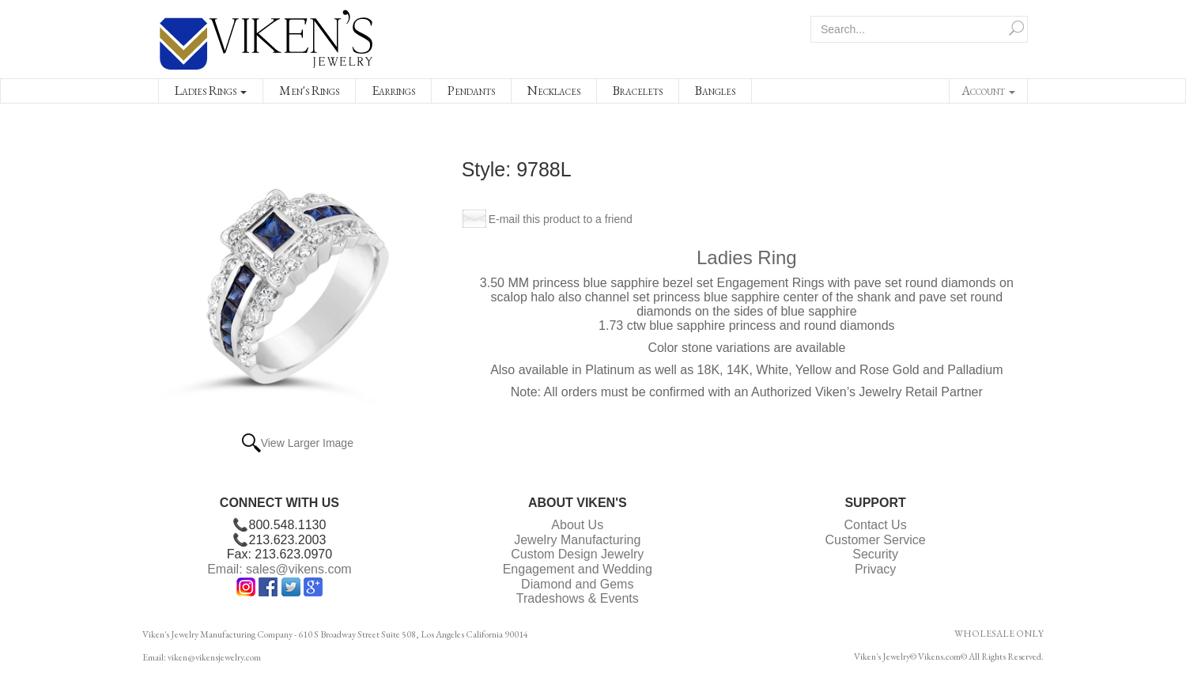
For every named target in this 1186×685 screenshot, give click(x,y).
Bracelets (638, 90)
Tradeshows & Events (577, 598)
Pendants (471, 90)
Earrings (393, 90)
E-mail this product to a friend (561, 219)
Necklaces (553, 90)
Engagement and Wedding (577, 569)
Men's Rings (309, 90)
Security (875, 554)
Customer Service (875, 540)
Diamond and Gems (577, 584)
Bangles (715, 90)
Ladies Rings (211, 90)
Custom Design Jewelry (577, 554)
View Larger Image (307, 443)
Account (988, 90)
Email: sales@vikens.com (279, 569)
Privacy (875, 569)
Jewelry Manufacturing (577, 540)
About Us (577, 525)
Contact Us (875, 525)
